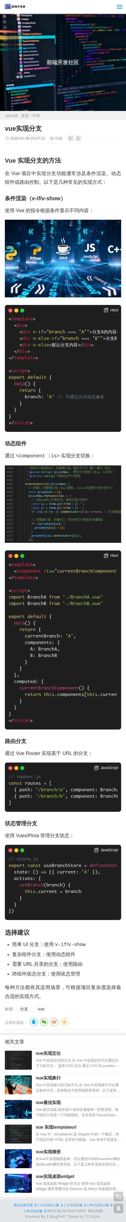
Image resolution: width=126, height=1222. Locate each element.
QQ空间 (64, 1022)
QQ (34, 1022)
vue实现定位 (48, 1053)
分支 (24, 1009)
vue (41, 1009)
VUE (36, 115)
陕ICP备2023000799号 (66, 1211)
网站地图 (95, 1211)
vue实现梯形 (48, 1151)
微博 (54, 1022)
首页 (25, 115)
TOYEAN (92, 1216)
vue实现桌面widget (55, 1176)
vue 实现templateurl (56, 1127)
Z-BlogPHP (55, 1216)
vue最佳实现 (48, 1102)
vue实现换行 (48, 1078)
